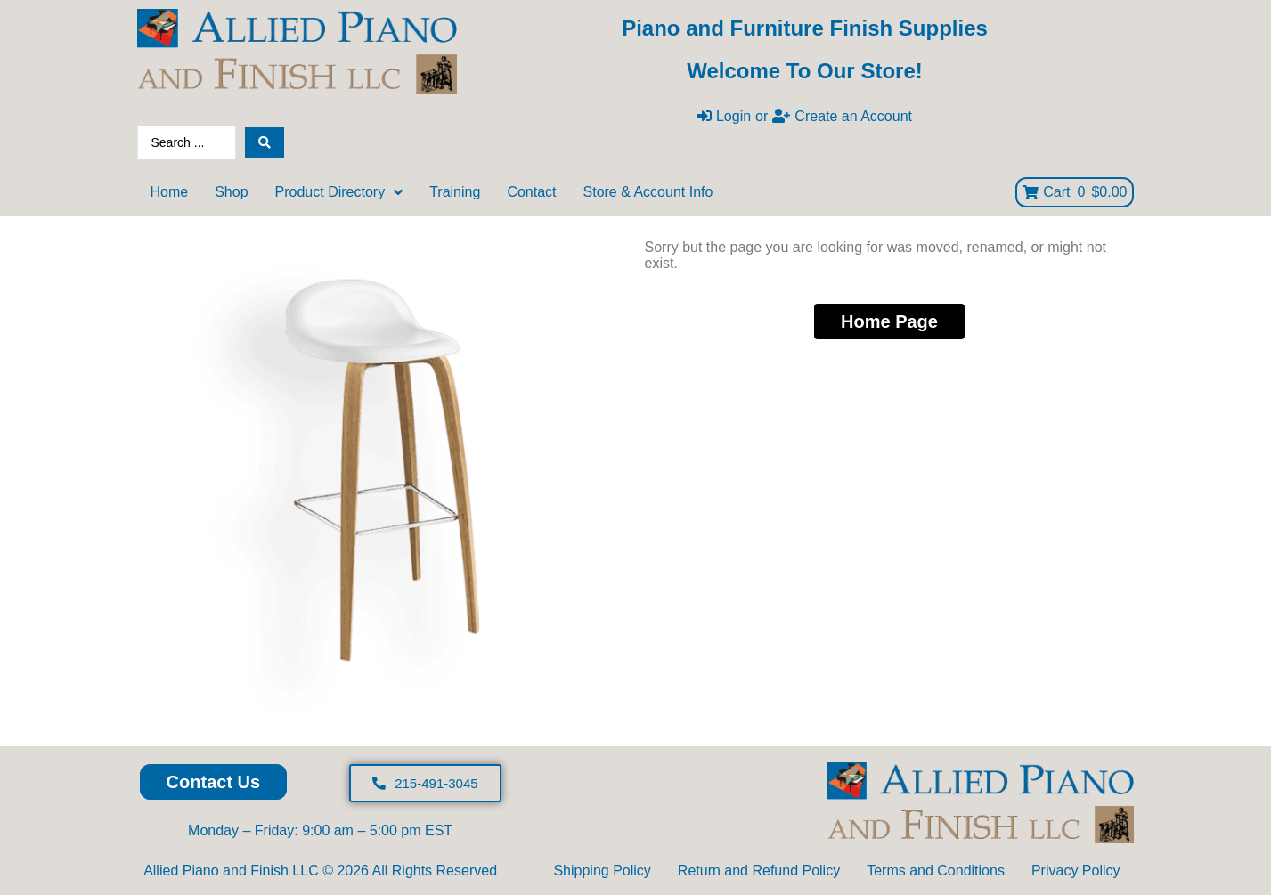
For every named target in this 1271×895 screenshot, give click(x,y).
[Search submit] (264, 142)
